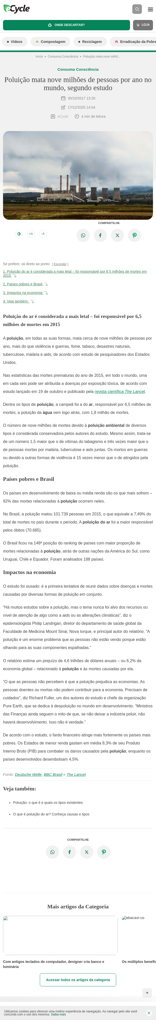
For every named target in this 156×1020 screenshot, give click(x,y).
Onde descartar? (66, 25)
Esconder (60, 264)
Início (39, 56)
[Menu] (150, 9)
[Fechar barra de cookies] (149, 1013)
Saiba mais (58, 1014)
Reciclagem (90, 42)
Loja (143, 25)
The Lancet (76, 774)
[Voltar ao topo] (147, 993)
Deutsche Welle (28, 774)
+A (31, 234)
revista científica (120, 391)
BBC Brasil (53, 774)
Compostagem (50, 42)
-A (43, 234)
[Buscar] (137, 9)
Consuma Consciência (63, 56)
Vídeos (14, 42)
